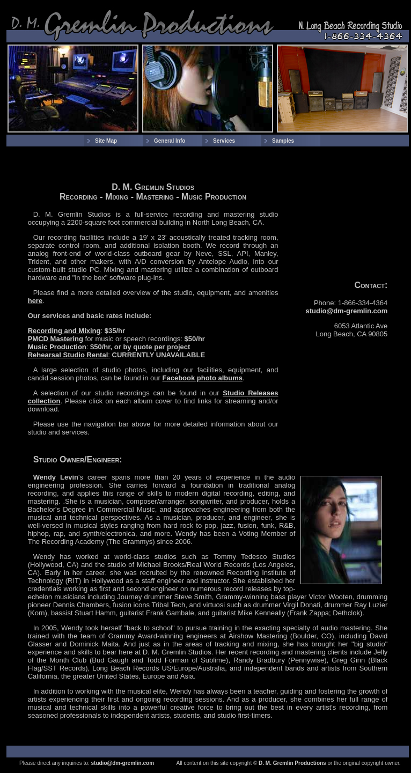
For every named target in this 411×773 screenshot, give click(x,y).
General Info (169, 141)
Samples (283, 141)
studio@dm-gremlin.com (347, 311)
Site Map (106, 141)
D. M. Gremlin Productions (292, 763)
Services (224, 141)
